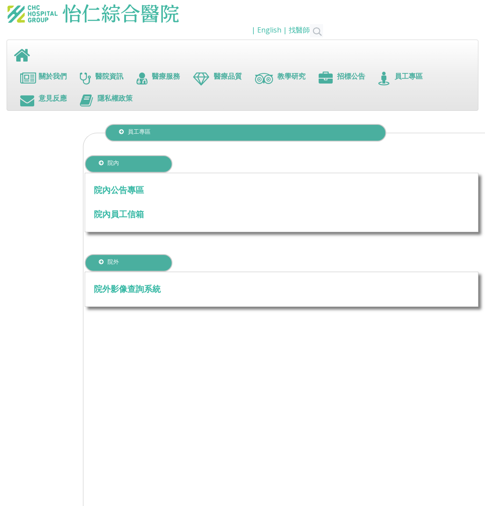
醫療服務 (158, 78)
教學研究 (280, 78)
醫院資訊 (101, 78)
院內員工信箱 (119, 214)
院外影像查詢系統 (127, 289)
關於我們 (43, 78)
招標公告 (342, 78)
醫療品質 (217, 78)
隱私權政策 (106, 100)
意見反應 (43, 100)
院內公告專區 (119, 190)
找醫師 (306, 30)
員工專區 (400, 78)
